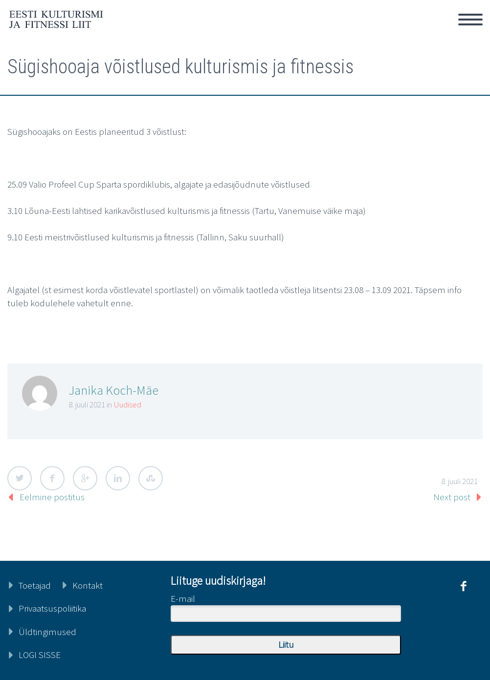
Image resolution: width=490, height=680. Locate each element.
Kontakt (87, 585)
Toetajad (35, 585)
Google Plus (85, 478)
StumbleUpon (150, 478)
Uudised (127, 404)
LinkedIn (118, 478)
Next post (451, 497)
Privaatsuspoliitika (52, 608)
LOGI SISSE (40, 654)
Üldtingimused (47, 632)
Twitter (19, 478)
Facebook (52, 478)
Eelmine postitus (52, 497)
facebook (463, 586)
